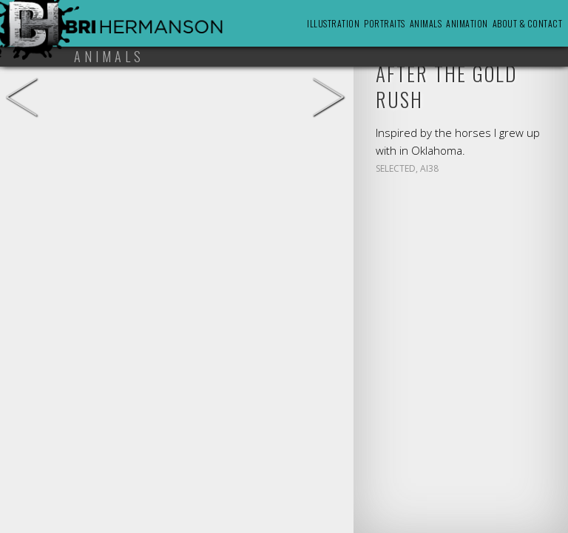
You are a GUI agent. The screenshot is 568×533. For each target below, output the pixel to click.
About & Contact (528, 23)
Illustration (333, 23)
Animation (467, 23)
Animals (426, 23)
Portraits (384, 23)
